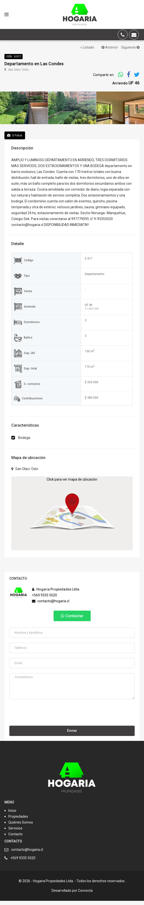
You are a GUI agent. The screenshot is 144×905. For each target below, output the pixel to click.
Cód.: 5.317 (13, 56)
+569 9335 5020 (44, 599)
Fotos (14, 139)
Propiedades (18, 821)
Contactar (72, 620)
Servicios (15, 832)
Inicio (12, 815)
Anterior (109, 47)
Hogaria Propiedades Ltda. (56, 593)
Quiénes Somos (20, 826)
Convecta (85, 895)
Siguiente (130, 47)
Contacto (15, 838)
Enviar (72, 735)
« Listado (87, 47)
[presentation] (46, 718)
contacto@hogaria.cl (50, 605)
